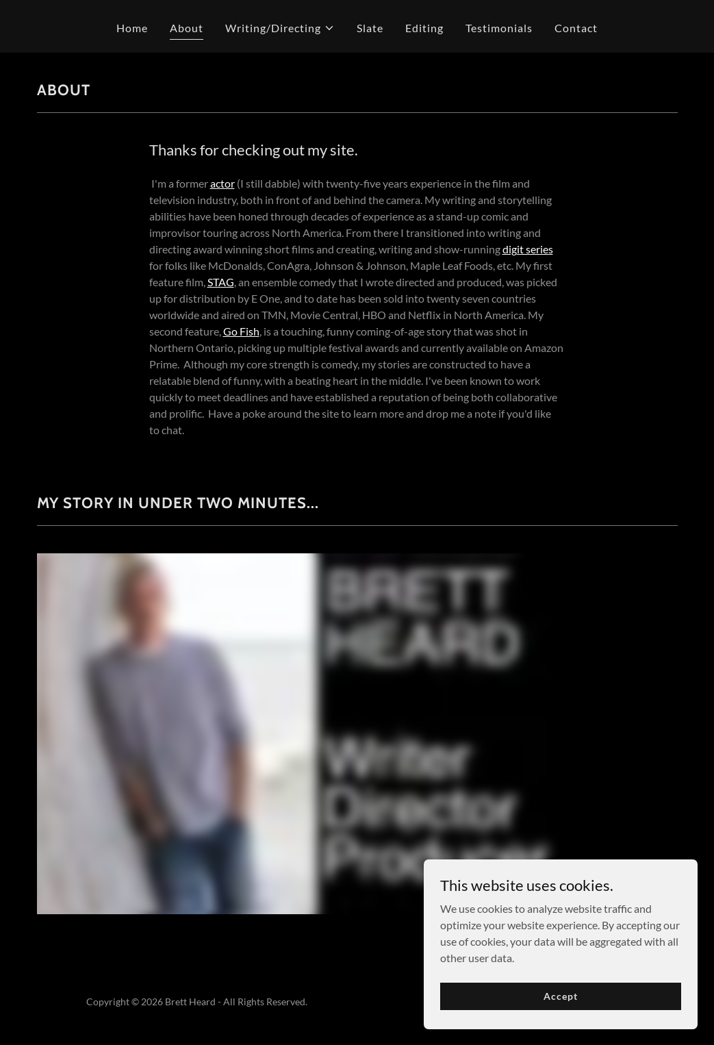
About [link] (186, 27)
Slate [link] (370, 27)
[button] (280, 28)
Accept (560, 996)
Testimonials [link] (499, 27)
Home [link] (132, 27)
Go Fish (241, 331)
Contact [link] (576, 27)
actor (222, 183)
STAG (220, 281)
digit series (527, 248)
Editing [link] (424, 27)
